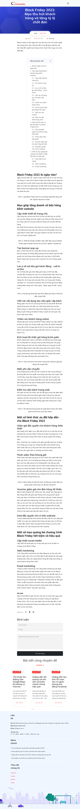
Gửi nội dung (40, 653)
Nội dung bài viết (37, 61)
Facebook (13, 773)
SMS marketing (40, 164)
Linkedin (13, 779)
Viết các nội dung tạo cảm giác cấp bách (39, 97)
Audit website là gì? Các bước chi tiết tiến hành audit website (28, 751)
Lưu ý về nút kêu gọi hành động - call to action (39, 90)
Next (70, 688)
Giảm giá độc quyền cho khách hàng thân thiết (39, 132)
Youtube (13, 776)
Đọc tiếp (19, 702)
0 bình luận (51, 38)
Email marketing (40, 166)
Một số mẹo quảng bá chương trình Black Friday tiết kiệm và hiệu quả (39, 154)
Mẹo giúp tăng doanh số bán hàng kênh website (38, 73)
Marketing (43, 33)
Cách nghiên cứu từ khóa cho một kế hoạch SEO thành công (28, 758)
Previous (9, 688)
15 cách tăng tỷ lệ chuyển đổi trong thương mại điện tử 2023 (28, 748)
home (35, 33)
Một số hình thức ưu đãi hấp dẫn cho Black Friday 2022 (38, 124)
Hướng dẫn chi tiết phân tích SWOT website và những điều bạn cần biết (31, 755)
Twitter (13, 782)
